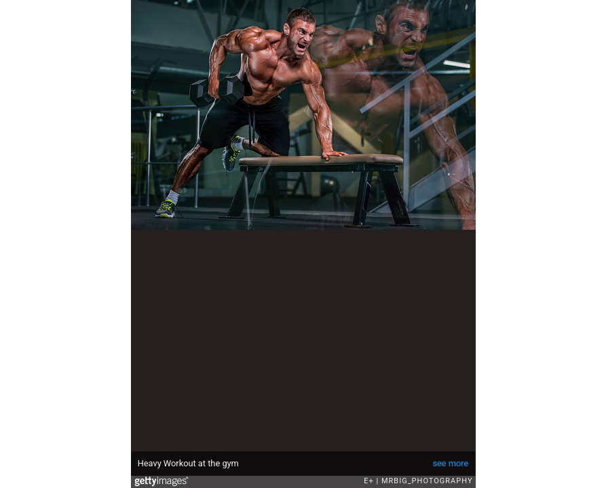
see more (450, 463)
